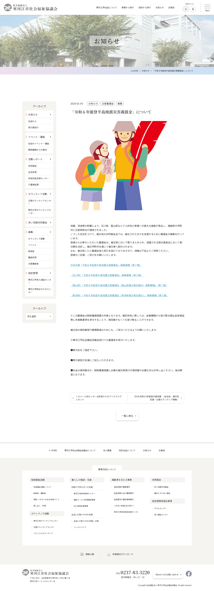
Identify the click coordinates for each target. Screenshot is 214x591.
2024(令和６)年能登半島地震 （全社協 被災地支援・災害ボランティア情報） (156, 398)
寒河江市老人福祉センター (39, 281)
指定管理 (33, 273)
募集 (120, 103)
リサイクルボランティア (43, 533)
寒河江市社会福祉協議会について (80, 450)
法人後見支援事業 (81, 506)
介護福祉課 (33, 184)
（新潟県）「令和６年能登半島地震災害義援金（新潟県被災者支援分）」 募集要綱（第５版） (119, 295)
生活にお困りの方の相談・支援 (86, 521)
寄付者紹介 (33, 127)
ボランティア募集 (36, 238)
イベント (32, 244)
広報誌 (171, 7)
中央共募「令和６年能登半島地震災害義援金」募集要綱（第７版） (106, 265)
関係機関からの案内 (37, 149)
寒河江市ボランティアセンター (39, 211)
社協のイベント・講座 (38, 143)
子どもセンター (160, 508)
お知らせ (159, 7)
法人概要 (107, 450)
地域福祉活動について (42, 487)
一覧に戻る (127, 415)
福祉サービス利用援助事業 (84, 499)
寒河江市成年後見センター (84, 493)
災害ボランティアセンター (39, 202)
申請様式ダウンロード (122, 554)
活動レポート (35, 159)
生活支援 (32, 172)
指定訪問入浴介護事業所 (124, 493)
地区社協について (127, 450)
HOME (54, 450)
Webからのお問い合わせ (167, 574)
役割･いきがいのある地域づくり (46, 499)
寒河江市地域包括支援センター (126, 512)
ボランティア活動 (37, 194)
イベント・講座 (36, 137)
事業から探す (128, 7)
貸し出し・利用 (39, 505)
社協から (32, 121)
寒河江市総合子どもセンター (39, 291)
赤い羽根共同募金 (37, 222)
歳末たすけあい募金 (162, 493)
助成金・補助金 (39, 493)
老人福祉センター (161, 514)
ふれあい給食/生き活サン (124, 505)
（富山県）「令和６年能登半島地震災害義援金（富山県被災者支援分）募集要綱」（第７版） (119, 285)
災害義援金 (108, 103)
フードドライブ (80, 527)
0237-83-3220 (133, 572)
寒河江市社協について (106, 7)
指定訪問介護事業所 (122, 487)
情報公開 (90, 554)
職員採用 (32, 257)
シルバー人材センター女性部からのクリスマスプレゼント (99, 398)
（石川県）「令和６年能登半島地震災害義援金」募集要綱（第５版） (106, 275)
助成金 (31, 251)
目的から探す (145, 7)
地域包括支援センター (38, 178)
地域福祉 (32, 165)
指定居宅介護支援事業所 (124, 499)
